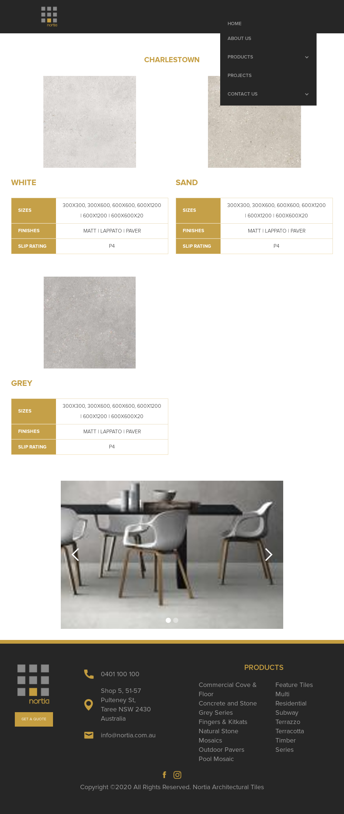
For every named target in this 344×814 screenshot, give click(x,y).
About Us (239, 38)
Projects (240, 75)
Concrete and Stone (228, 703)
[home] (49, 17)
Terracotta (289, 731)
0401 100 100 (120, 674)
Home (235, 23)
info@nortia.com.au (128, 735)
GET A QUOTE (34, 719)
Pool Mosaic (216, 759)
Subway (286, 712)
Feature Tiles (294, 685)
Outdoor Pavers (221, 749)
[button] (268, 57)
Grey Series (216, 712)
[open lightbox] (89, 122)
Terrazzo (287, 722)
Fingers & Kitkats (223, 722)
